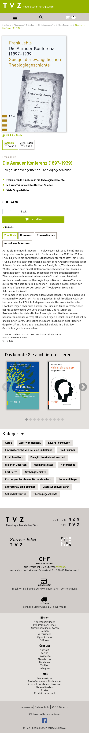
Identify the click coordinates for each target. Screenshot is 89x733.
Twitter (44, 665)
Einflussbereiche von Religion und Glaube (28, 450)
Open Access (44, 637)
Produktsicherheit (44, 693)
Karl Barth (11, 472)
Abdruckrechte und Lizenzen (44, 684)
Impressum (26, 707)
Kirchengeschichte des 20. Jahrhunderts (28, 479)
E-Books (44, 640)
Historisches (68, 465)
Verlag (44, 653)
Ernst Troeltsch (14, 457)
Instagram (44, 668)
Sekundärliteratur (15, 494)
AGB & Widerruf (60, 707)
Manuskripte (44, 678)
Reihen (45, 631)
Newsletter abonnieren (44, 714)
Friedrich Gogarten (15, 465)
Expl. (24, 211)
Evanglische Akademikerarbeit (47, 457)
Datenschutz (42, 707)
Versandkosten (44, 687)
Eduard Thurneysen (59, 443)
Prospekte (44, 656)
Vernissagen (44, 634)
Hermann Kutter (43, 465)
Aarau (8, 443)
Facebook (44, 662)
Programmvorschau (44, 625)
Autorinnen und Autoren (44, 628)
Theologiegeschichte (45, 494)
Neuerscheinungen (44, 622)
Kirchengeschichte (35, 472)
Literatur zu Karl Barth (55, 487)
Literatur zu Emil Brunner (20, 487)
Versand (60, 567)
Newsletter (44, 659)
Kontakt (44, 650)
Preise (44, 690)
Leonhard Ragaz (68, 479)
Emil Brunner (67, 450)
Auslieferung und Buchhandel (44, 681)
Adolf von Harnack (30, 443)
